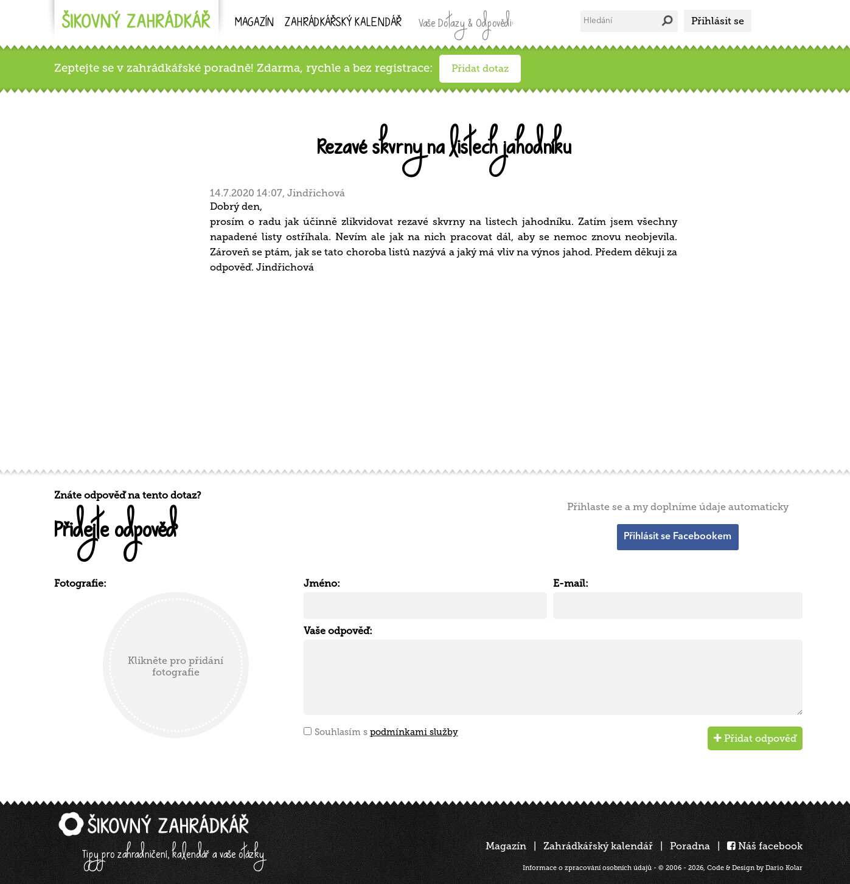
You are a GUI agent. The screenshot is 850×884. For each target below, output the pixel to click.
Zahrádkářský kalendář (598, 846)
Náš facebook (765, 846)
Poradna (690, 846)
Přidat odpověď (755, 738)
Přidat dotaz (480, 68)
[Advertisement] (419, 370)
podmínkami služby (414, 732)
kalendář (343, 23)
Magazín (254, 23)
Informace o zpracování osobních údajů (587, 868)
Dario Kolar (784, 868)
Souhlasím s (386, 732)
